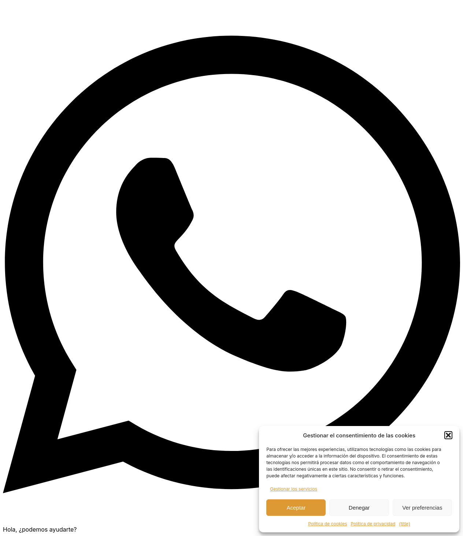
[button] (448, 435)
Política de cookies (327, 523)
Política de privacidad (373, 523)
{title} (404, 523)
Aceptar (296, 507)
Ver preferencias (422, 507)
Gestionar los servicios (293, 489)
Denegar (359, 507)
